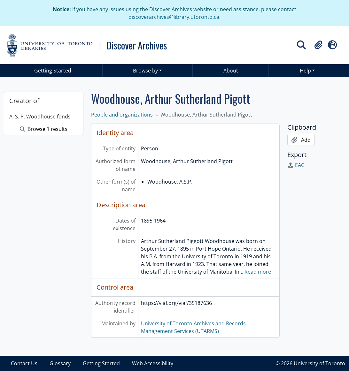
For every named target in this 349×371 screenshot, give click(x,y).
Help (305, 70)
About (230, 70)
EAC (295, 165)
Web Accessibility (152, 363)
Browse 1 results (43, 128)
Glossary (60, 363)
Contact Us (24, 363)
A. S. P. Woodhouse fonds (40, 116)
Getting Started (52, 70)
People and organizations (122, 114)
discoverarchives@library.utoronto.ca (173, 16)
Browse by (145, 70)
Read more (257, 271)
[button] (318, 45)
